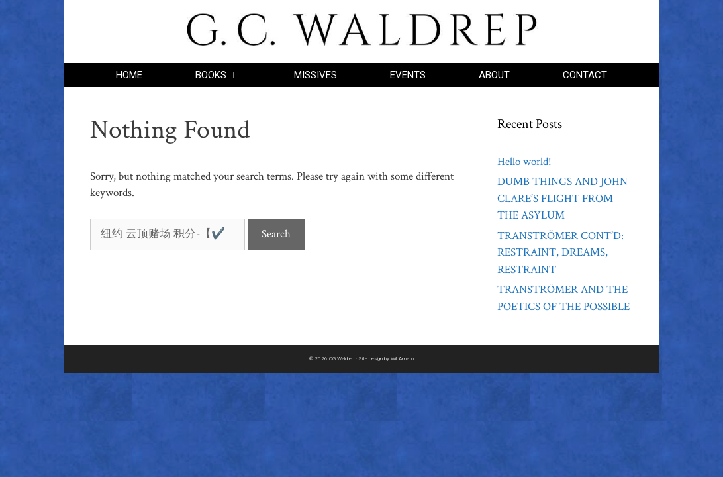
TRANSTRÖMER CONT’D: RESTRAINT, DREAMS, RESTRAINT (560, 253)
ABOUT (494, 75)
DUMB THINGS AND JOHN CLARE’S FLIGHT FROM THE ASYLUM (562, 198)
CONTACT (585, 75)
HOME (129, 75)
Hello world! (524, 161)
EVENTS (408, 75)
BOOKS (231, 75)
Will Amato (402, 359)
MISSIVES (315, 75)
